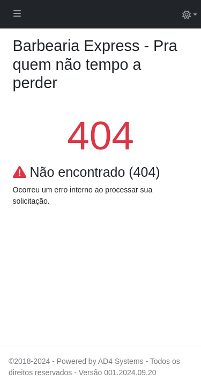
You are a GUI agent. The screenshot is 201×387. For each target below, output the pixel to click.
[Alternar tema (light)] (189, 14)
